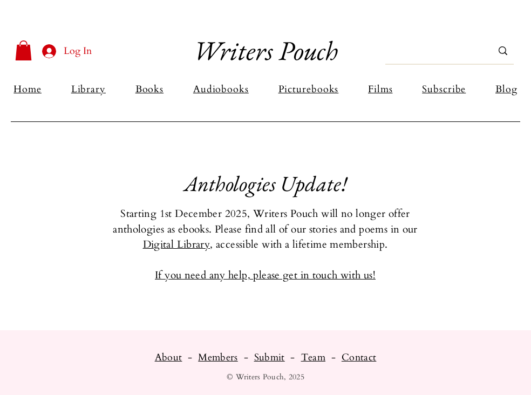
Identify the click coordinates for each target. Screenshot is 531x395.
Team (313, 357)
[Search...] (434, 51)
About (168, 357)
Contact (359, 357)
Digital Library (176, 244)
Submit (269, 357)
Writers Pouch (265, 50)
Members (218, 357)
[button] (23, 50)
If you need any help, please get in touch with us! (265, 275)
